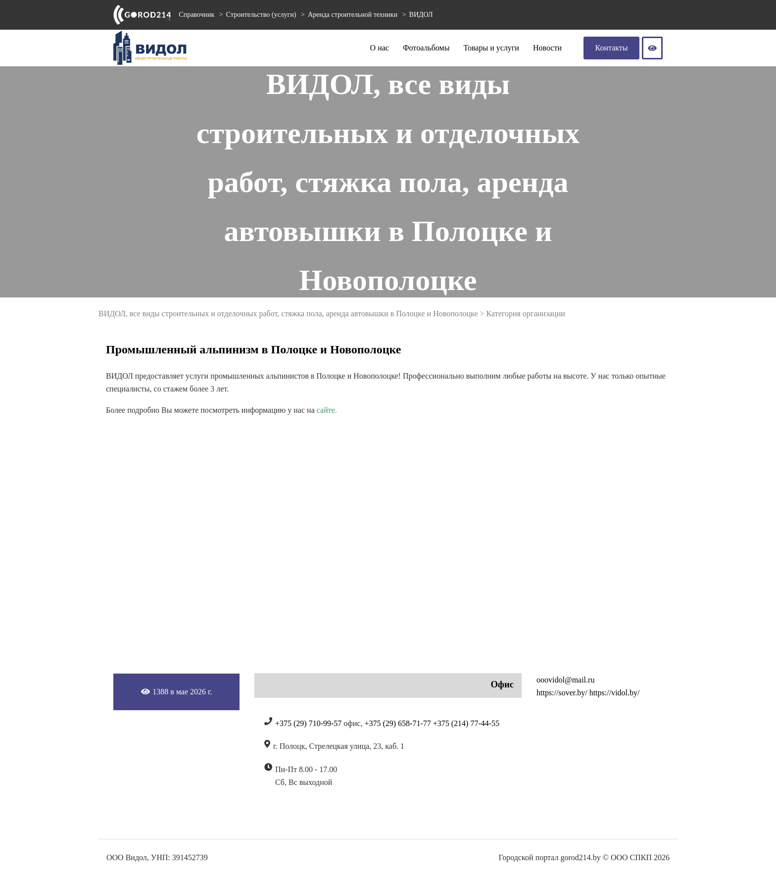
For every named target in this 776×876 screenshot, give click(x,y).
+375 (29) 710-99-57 (308, 723)
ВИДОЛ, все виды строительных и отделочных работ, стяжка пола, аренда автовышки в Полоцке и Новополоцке (288, 313)
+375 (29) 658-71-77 (397, 723)
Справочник (196, 14)
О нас (379, 48)
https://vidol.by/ (614, 692)
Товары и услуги (491, 48)
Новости (547, 48)
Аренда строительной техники (353, 14)
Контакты (611, 48)
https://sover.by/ (561, 692)
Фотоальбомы (426, 48)
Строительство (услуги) (262, 14)
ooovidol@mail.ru (565, 680)
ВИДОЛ (421, 14)
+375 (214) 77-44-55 (466, 723)
